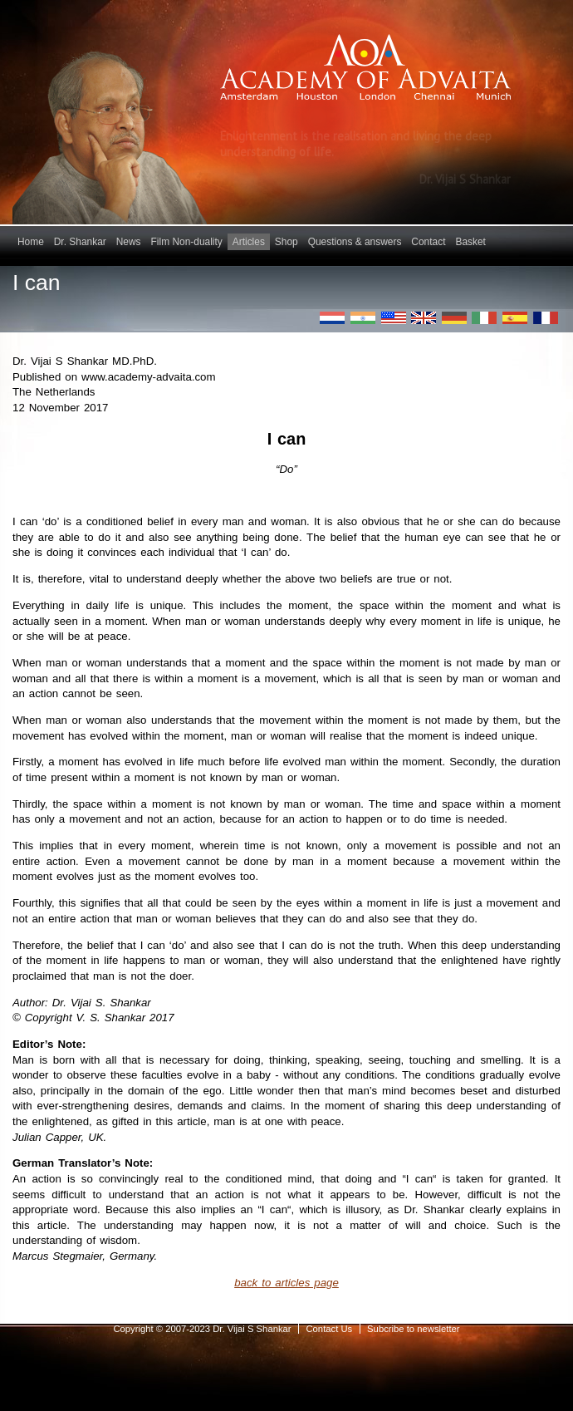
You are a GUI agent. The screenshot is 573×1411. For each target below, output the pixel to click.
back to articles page (286, 1282)
